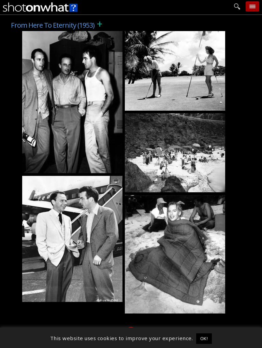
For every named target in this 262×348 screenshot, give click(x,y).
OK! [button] (204, 338)
